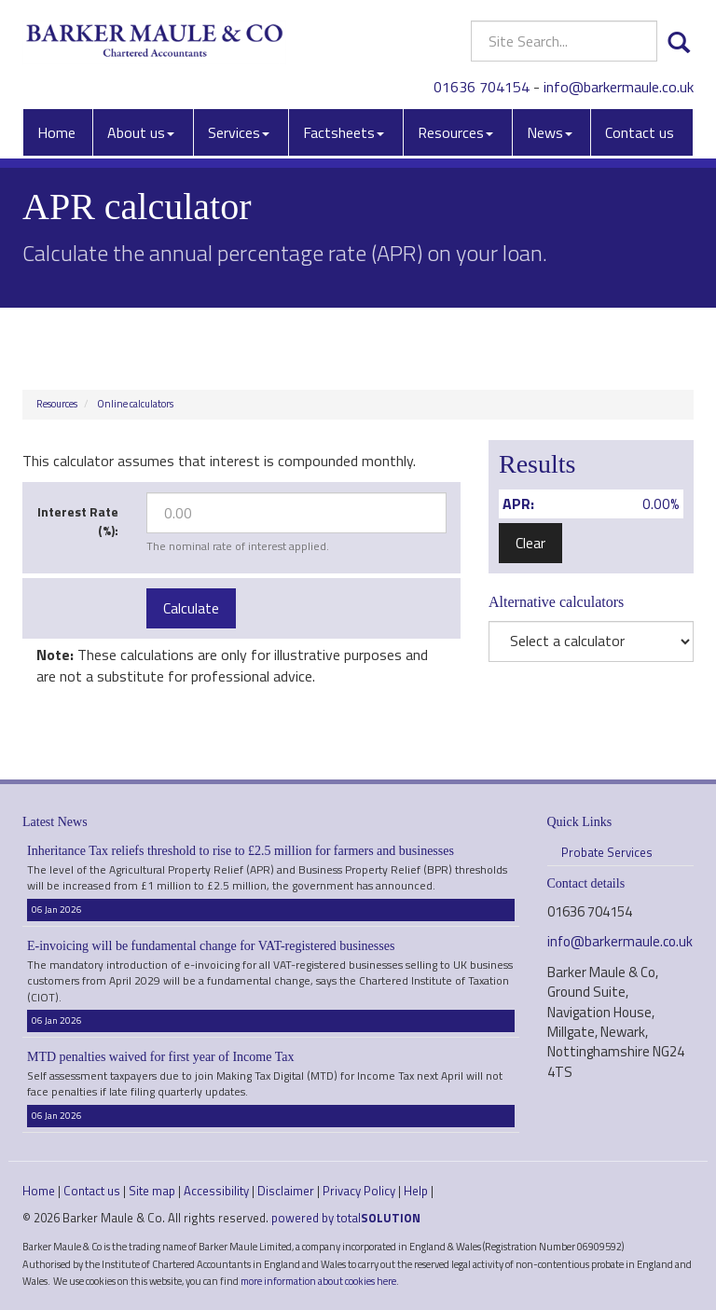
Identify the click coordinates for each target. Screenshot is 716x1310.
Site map (152, 1190)
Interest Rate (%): (77, 521)
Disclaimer (285, 1190)
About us (140, 132)
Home (56, 132)
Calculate (191, 608)
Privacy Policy (359, 1190)
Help (416, 1190)
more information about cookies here (318, 1281)
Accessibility (216, 1190)
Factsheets (343, 132)
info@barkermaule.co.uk (619, 87)
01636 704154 (482, 87)
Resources (455, 132)
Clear (530, 542)
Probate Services (607, 852)
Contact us (639, 132)
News (549, 132)
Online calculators (135, 403)
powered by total (345, 1217)
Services (238, 132)
